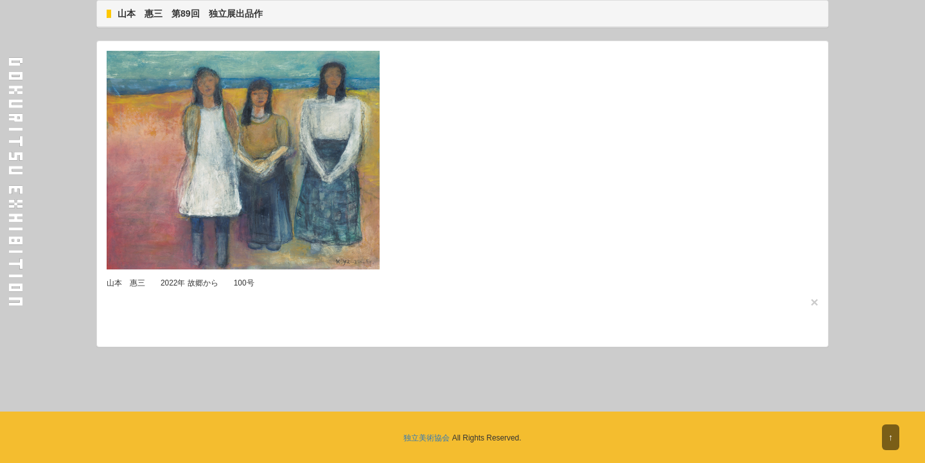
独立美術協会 (426, 437)
